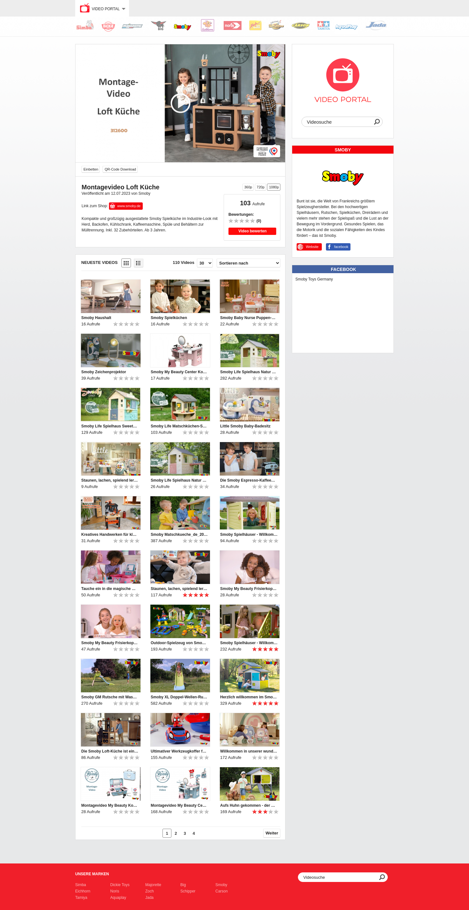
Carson (221, 891)
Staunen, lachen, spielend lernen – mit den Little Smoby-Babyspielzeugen (110, 480)
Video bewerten (252, 231)
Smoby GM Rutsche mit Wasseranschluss (110, 697)
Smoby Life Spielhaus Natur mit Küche (249, 372)
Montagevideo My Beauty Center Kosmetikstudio (179, 805)
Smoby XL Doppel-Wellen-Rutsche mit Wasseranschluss (179, 697)
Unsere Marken (92, 874)
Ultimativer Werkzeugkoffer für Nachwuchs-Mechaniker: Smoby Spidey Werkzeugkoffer (179, 751)
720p (260, 187)
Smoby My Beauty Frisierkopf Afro (249, 588)
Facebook (343, 269)
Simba (80, 885)
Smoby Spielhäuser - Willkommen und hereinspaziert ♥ (249, 534)
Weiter (272, 833)
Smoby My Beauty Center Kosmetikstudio (179, 372)
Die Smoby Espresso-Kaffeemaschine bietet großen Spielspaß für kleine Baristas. (249, 480)
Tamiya (81, 897)
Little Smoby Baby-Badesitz (245, 426)
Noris (114, 891)
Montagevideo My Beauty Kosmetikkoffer (110, 805)
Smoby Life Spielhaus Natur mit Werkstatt (179, 480)
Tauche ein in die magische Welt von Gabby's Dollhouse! (110, 588)
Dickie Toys (119, 885)
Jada (149, 897)
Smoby (221, 885)
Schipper (187, 891)
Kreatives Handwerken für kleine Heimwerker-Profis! (110, 534)
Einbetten (90, 169)
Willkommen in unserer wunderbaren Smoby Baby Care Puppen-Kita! (249, 751)
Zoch (149, 891)
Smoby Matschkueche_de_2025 (179, 534)
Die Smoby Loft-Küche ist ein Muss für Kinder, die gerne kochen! (110, 751)
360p (248, 187)
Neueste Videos (99, 262)
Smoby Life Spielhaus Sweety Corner (110, 426)
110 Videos (183, 262)
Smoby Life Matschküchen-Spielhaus (179, 426)
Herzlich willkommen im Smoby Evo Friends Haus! (249, 697)
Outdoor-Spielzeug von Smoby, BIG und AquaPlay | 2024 (179, 643)
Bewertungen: (241, 214)
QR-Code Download (120, 169)
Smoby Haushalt (96, 318)
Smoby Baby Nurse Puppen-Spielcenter (249, 318)
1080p (274, 187)
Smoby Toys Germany (314, 279)
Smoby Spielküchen (169, 318)
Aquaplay (118, 897)
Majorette (153, 885)
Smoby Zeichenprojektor (103, 372)
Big (183, 885)
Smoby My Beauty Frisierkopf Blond (110, 643)
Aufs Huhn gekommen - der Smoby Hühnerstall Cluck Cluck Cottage (249, 805)
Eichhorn (82, 891)
